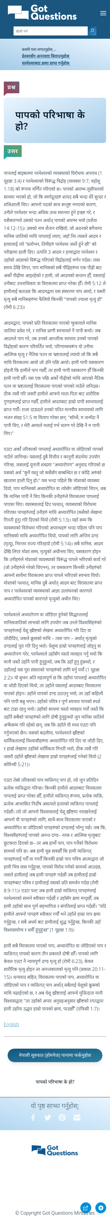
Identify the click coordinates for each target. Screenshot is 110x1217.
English (11, 1024)
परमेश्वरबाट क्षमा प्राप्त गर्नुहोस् (46, 63)
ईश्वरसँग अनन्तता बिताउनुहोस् (45, 56)
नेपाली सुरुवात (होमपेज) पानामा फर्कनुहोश (55, 1055)
